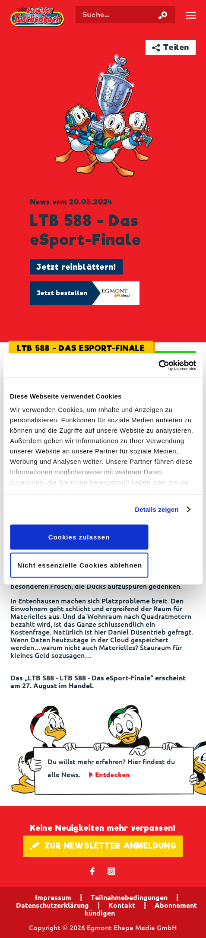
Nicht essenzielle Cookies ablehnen (79, 565)
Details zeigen (156, 509)
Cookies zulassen (79, 536)
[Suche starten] (162, 14)
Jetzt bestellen (62, 293)
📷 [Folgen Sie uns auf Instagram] (112, 870)
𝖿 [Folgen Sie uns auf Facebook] (92, 870)
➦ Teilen (171, 47)
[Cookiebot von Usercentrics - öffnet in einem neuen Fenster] (158, 365)
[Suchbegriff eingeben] (125, 14)
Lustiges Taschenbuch (37, 17)
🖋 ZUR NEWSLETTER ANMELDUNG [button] (103, 845)
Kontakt (121, 905)
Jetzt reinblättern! (76, 266)
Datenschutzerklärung (52, 905)
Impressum (53, 897)
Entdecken (112, 775)
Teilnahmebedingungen (129, 897)
